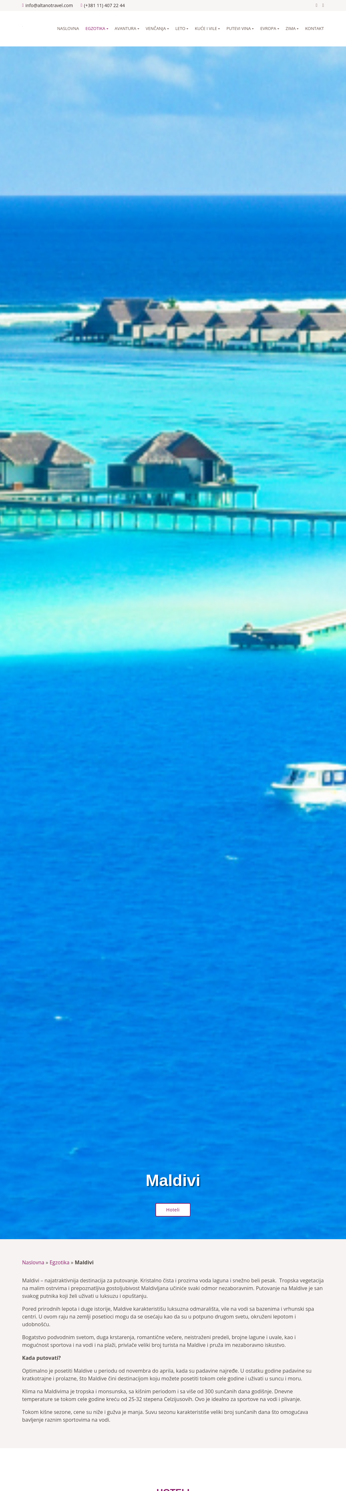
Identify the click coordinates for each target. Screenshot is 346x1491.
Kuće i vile (206, 28)
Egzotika (95, 28)
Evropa (268, 28)
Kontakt (314, 28)
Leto (180, 28)
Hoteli (173, 1209)
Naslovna (68, 28)
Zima (291, 28)
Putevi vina (238, 28)
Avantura (125, 28)
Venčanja (156, 28)
